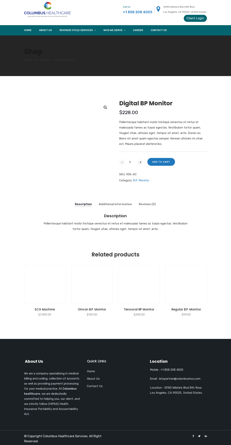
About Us (45, 30)
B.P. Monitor (42, 60)
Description (83, 204)
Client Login (195, 18)
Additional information (115, 204)
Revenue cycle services (76, 30)
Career (138, 30)
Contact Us (159, 30)
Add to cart (161, 161)
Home (28, 30)
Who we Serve (112, 30)
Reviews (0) (147, 204)
